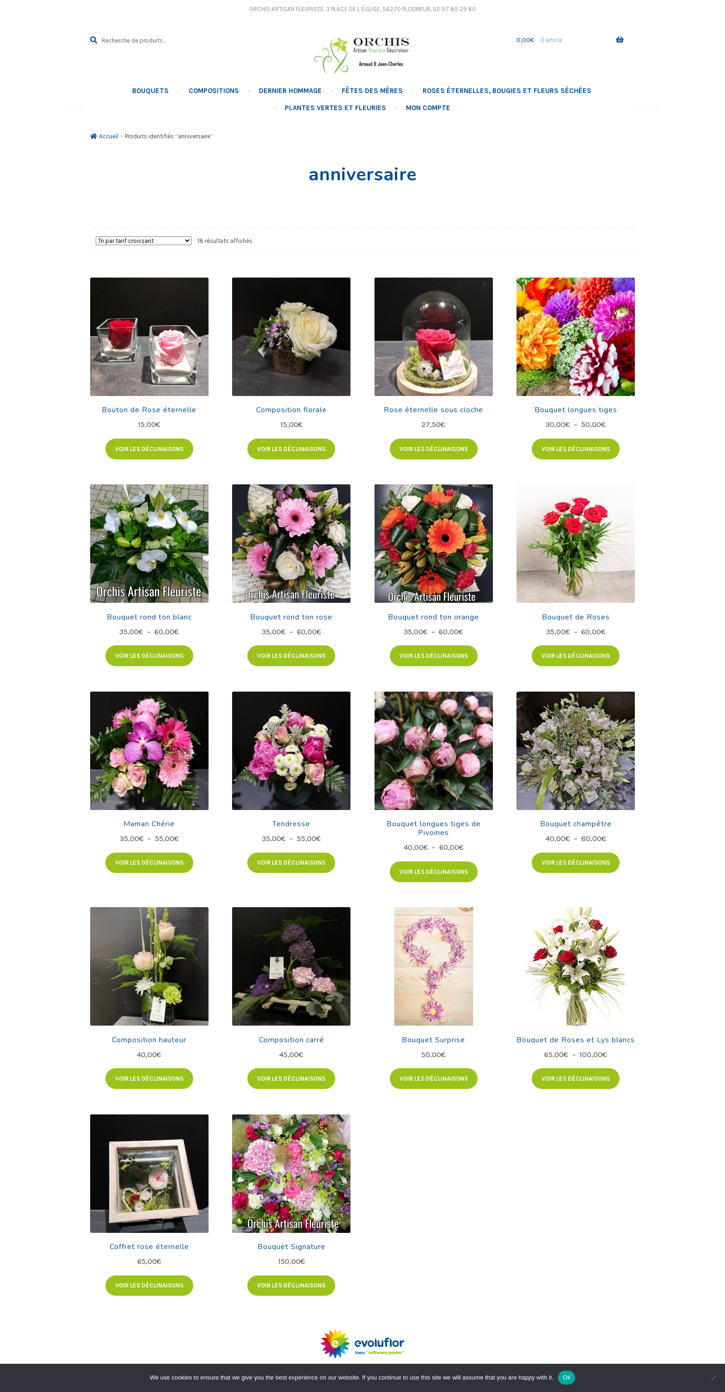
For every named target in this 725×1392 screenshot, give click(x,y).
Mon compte (428, 108)
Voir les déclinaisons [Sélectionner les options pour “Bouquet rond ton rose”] (291, 655)
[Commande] (143, 240)
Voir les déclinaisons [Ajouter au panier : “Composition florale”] (291, 448)
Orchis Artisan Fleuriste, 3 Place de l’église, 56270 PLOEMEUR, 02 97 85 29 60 (362, 9)
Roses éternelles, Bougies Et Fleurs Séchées (507, 91)
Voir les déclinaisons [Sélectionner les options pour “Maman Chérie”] (149, 862)
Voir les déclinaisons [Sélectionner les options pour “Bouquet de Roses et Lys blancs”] (575, 1078)
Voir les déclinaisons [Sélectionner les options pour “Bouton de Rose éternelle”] (149, 448)
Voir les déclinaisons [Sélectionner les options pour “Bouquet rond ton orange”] (433, 655)
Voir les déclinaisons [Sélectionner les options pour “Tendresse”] (291, 862)
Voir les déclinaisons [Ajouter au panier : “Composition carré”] (291, 1078)
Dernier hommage (290, 91)
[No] (713, 1377)
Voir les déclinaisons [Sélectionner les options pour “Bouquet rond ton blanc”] (149, 655)
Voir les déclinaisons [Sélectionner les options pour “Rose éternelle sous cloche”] (433, 448)
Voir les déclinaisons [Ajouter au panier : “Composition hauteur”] (149, 1078)
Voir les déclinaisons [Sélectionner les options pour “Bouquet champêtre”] (575, 862)
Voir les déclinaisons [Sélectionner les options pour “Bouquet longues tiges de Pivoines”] (433, 871)
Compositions (214, 91)
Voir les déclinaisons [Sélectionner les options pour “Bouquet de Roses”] (575, 655)
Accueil (108, 136)
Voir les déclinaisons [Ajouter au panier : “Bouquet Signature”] (291, 1285)
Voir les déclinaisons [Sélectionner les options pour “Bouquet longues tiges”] (575, 448)
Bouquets (150, 91)
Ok (567, 1377)
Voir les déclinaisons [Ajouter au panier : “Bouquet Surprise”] (433, 1078)
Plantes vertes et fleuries (335, 108)
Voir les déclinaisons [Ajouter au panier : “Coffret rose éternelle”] (149, 1285)
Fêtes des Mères (372, 91)
